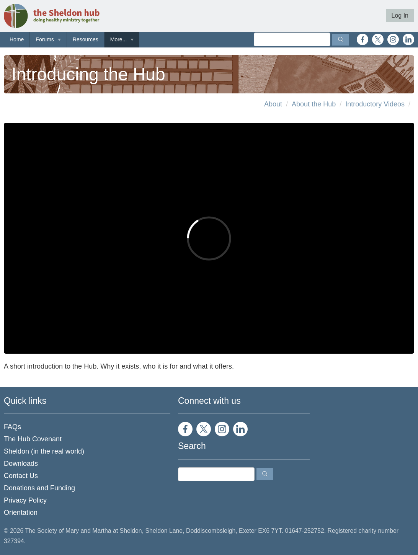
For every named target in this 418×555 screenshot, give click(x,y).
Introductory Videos (375, 104)
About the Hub (314, 104)
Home (17, 39)
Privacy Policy (25, 500)
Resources (85, 39)
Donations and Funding (39, 488)
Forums (45, 39)
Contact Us (21, 476)
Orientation (21, 512)
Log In (400, 15)
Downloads (21, 463)
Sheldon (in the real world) (44, 451)
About (273, 104)
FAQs (12, 427)
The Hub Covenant (33, 439)
